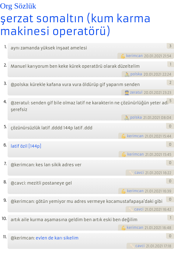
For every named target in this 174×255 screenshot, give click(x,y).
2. (5, 65)
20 (146, 56)
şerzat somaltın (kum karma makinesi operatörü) (75, 25)
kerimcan (134, 56)
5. (5, 126)
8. (4, 182)
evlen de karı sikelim (57, 238)
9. (4, 200)
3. (5, 83)
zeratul (136, 92)
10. (4, 218)
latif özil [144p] (26, 146)
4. (4, 101)
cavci (139, 173)
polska (136, 74)
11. (4, 236)
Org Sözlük (18, 6)
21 (145, 118)
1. (5, 46)
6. (4, 145)
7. (5, 163)
